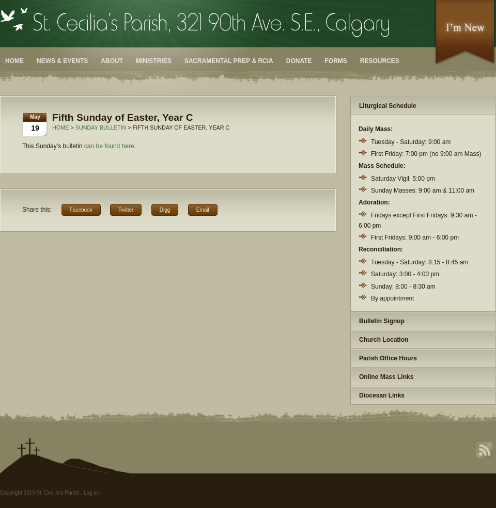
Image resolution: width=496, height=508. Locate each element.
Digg (165, 210)
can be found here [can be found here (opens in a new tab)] (109, 146)
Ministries (154, 61)
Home (14, 61)
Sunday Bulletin (101, 127)
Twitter (125, 210)
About (112, 61)
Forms (336, 61)
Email (202, 210)
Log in (91, 493)
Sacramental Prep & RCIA (228, 61)
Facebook (81, 210)
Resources (379, 61)
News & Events (62, 61)
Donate (299, 61)
